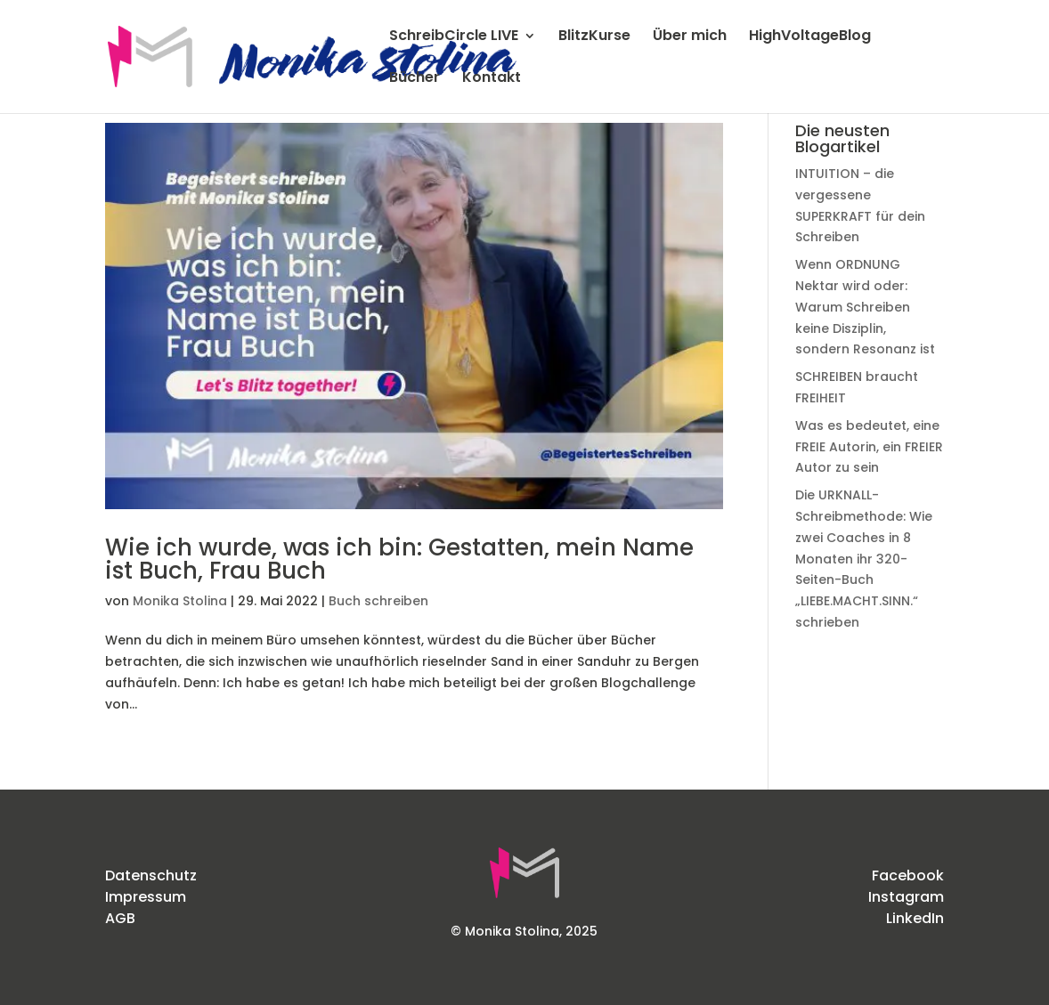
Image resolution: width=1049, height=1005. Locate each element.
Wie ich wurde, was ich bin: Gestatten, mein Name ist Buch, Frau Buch (399, 559)
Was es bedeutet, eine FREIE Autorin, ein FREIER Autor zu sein (869, 447)
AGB (120, 918)
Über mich (690, 37)
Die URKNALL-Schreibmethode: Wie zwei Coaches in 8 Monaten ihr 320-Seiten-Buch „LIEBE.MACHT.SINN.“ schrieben (863, 558)
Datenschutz (151, 875)
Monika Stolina (180, 601)
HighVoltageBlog (810, 37)
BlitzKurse (594, 37)
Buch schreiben (378, 601)
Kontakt (491, 79)
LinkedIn (915, 918)
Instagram (906, 897)
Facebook (908, 875)
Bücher (414, 79)
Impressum (145, 897)
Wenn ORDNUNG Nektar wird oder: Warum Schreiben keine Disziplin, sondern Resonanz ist (865, 306)
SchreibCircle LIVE (453, 37)
